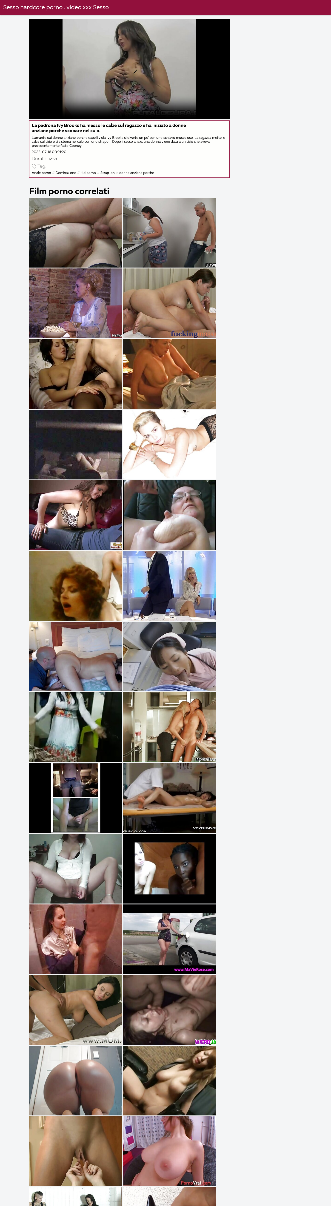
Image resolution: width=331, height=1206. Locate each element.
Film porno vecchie (237, 1200)
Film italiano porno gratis (274, 1190)
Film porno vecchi (148, 1195)
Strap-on (108, 172)
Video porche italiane (69, 1190)
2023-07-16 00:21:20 (49, 151)
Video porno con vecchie (146, 1200)
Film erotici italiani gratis (121, 1190)
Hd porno (89, 172)
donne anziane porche (137, 172)
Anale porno (42, 172)
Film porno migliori (23, 1190)
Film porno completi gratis (60, 1195)
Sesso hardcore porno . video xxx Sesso (56, 8)
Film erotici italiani (170, 1190)
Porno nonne (102, 1200)
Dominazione (66, 172)
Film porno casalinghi (234, 1195)
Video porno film (190, 1195)
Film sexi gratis (108, 1195)
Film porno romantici (60, 1200)
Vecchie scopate (194, 1200)
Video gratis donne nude (219, 1190)
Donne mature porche (285, 1200)
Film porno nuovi (279, 1195)
